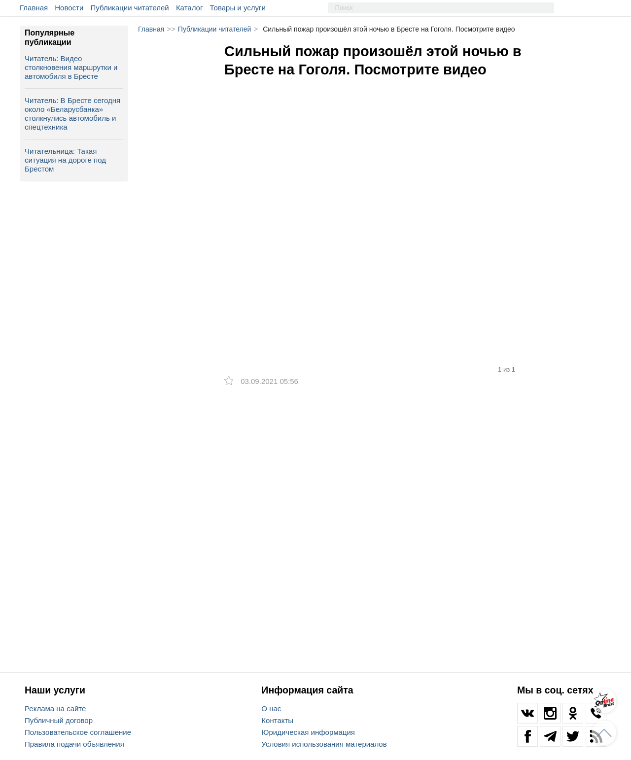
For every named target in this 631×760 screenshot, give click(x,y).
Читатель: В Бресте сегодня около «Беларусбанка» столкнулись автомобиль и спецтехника (72, 113)
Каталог (189, 7)
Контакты (277, 720)
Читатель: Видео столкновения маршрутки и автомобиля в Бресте (71, 67)
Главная (34, 7)
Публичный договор (59, 720)
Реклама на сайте (55, 708)
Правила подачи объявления (74, 744)
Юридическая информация (308, 732)
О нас (271, 708)
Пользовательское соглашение (78, 732)
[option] (374, 189)
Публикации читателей (130, 7)
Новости (69, 7)
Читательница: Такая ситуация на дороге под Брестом (65, 160)
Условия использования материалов (323, 744)
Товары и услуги (238, 7)
